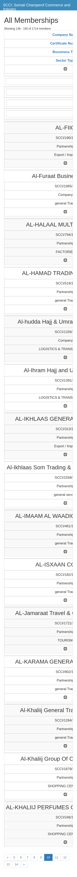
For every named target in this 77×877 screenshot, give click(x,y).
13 (8, 864)
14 (16, 864)
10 (48, 857)
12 (65, 857)
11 (56, 857)
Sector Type (65, 60)
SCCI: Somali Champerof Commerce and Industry (36, 6)
